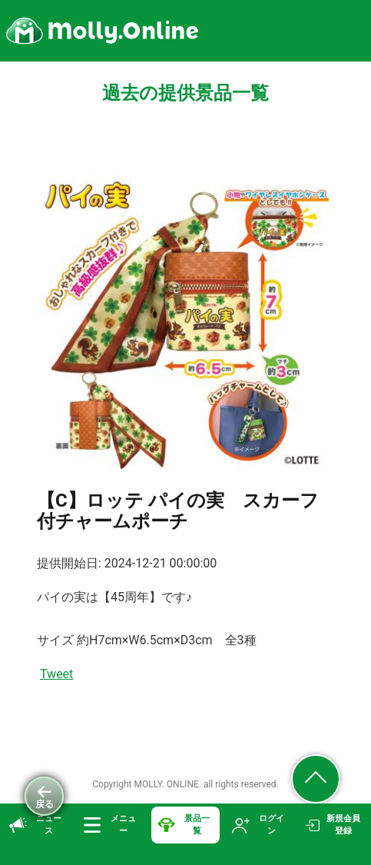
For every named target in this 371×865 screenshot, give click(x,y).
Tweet (56, 674)
